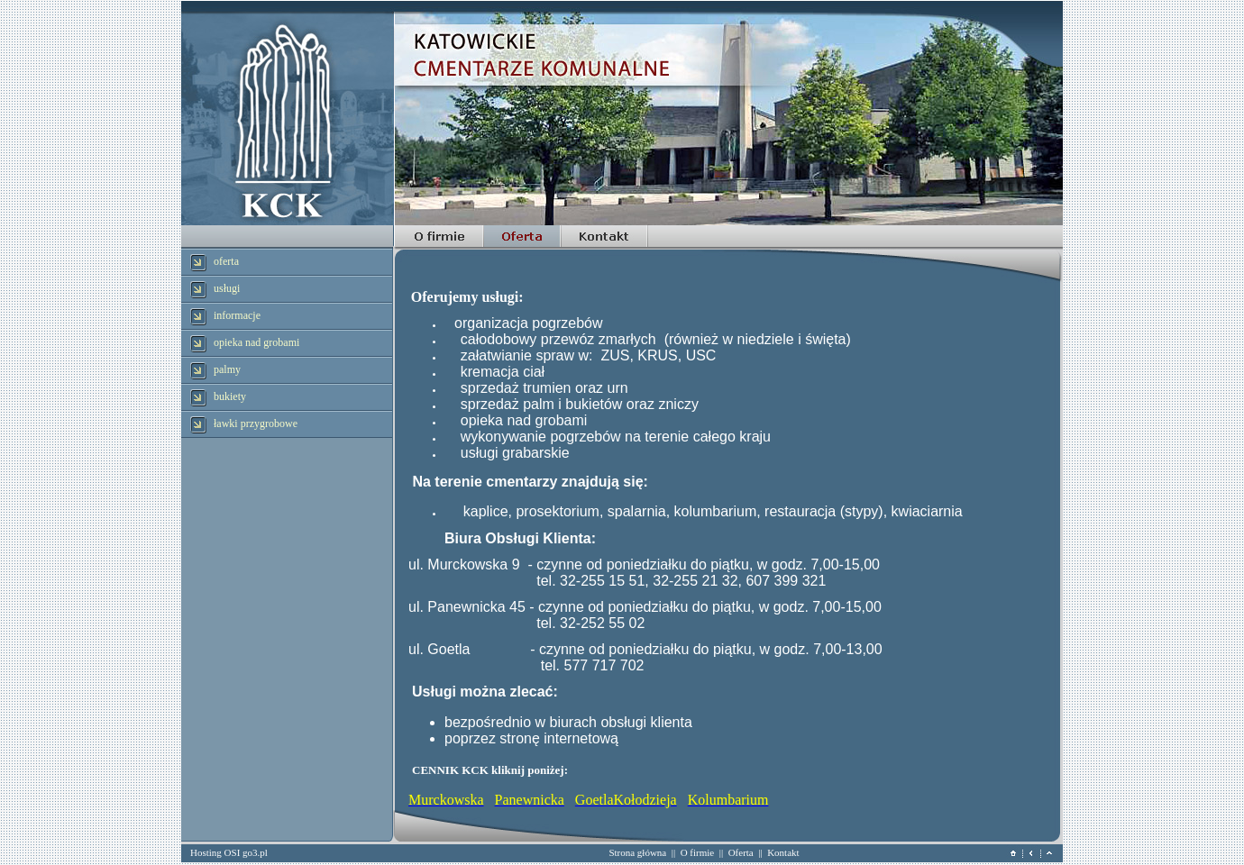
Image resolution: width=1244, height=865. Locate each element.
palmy (227, 369)
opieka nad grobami (256, 342)
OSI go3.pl (246, 852)
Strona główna (637, 852)
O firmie (698, 852)
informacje (237, 315)
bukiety (230, 396)
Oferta (741, 852)
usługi (227, 288)
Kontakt (783, 852)
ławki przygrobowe (255, 423)
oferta (226, 261)
